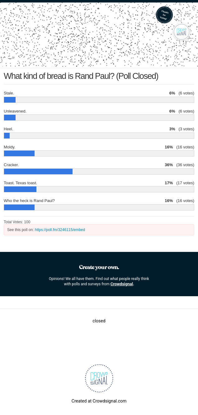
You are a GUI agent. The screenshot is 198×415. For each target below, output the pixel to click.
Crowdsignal (122, 284)
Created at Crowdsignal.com (99, 400)
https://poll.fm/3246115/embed (60, 230)
